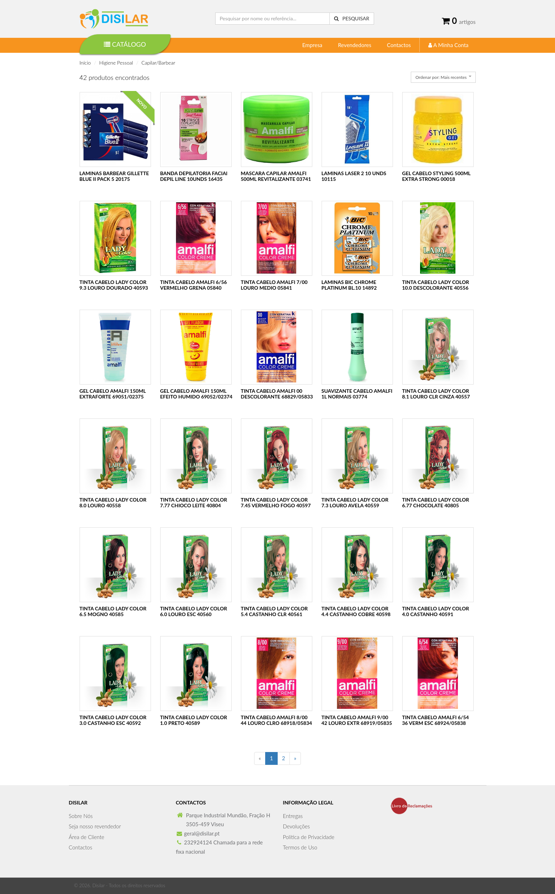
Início (85, 63)
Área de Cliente (87, 837)
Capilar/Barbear (158, 63)
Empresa (312, 45)
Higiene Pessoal (116, 63)
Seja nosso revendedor (95, 826)
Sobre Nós (81, 816)
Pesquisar (351, 18)
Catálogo (125, 44)
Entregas (293, 816)
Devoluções (296, 826)
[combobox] (443, 77)
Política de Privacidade (308, 837)
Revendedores (354, 45)
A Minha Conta (448, 45)
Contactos (399, 45)
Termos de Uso (300, 847)
